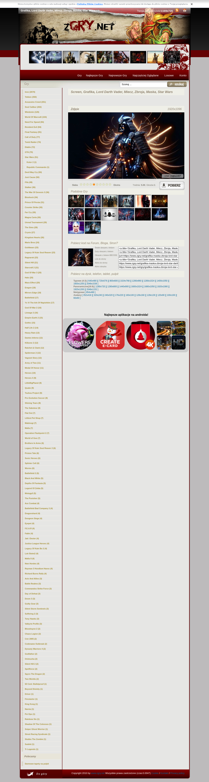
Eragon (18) (30, 288)
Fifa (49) (28, 182)
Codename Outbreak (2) (36, 644)
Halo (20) (29, 277)
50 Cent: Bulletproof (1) (36, 684)
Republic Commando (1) (38, 167)
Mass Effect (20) (32, 283)
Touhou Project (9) (33, 393)
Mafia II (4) (30, 558)
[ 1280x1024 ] (149, 281)
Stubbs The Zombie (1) (35, 739)
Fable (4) (29, 533)
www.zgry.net (98, 773)
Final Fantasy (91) (33, 132)
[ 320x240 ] (98, 295)
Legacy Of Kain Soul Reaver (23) (40, 252)
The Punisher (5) (32, 498)
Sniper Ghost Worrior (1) (36, 729)
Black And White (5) (34, 478)
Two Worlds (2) (32, 679)
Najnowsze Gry (118, 75)
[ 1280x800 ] (112, 286)
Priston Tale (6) (32, 453)
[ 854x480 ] (90, 292)
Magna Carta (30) (33, 217)
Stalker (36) (30, 187)
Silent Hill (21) (31, 262)
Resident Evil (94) (33, 127)
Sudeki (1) (29, 744)
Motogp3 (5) (30, 493)
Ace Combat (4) (32, 503)
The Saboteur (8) (32, 408)
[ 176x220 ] (119, 295)
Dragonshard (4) (32, 513)
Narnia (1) (29, 709)
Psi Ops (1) (30, 714)
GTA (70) (29, 152)
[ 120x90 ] (161, 295)
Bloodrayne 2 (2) (32, 629)
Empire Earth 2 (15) (34, 318)
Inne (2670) (30, 92)
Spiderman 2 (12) (33, 353)
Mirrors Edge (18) (33, 293)
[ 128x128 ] (151, 295)
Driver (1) (29, 694)
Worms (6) (30, 468)
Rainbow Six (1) (32, 719)
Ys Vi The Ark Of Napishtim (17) (39, 303)
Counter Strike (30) (33, 207)
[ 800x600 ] (113, 281)
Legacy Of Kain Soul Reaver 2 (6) (40, 448)
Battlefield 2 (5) (32, 473)
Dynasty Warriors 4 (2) (35, 649)
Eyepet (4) (29, 523)
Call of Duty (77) (32, 137)
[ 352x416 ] (87, 295)
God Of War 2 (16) (33, 308)
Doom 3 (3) (30, 599)
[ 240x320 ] (108, 295)
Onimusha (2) (31, 659)
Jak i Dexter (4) (32, 538)
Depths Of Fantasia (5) (35, 483)
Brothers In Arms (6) (34, 443)
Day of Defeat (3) (32, 594)
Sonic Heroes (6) (32, 458)
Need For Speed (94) (34, 122)
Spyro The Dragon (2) (35, 674)
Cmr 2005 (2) (31, 639)
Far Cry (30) (30, 212)
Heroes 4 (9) (30, 378)
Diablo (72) (30, 147)
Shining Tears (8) (33, 403)
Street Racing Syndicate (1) (37, 734)
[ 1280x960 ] (137, 281)
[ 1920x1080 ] (162, 286)
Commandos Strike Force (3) (38, 589)
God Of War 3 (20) (33, 272)
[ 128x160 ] (140, 295)
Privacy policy (177, 773)
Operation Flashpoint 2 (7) (37, 433)
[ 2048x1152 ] (91, 289)
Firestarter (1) (31, 699)
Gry (79, 75)
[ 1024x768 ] (125, 281)
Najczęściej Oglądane (146, 75)
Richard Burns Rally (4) (36, 574)
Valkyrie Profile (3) (33, 624)
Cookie (154, 773)
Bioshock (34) (31, 197)
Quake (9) (29, 388)
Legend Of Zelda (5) (34, 488)
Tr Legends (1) (31, 749)
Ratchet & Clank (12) (34, 348)
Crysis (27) (30, 232)
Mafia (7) (29, 428)
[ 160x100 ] (129, 295)
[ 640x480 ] (92, 281)
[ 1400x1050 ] (162, 281)
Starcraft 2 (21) (32, 267)
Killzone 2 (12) (31, 343)
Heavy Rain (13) (32, 333)
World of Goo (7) (32, 438)
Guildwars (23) (31, 247)
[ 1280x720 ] (100, 286)
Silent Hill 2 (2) (31, 664)
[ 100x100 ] (171, 295)
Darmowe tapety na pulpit (37, 764)
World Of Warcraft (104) (36, 117)
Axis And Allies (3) (33, 579)
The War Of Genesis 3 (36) (37, 192)
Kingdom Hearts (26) (34, 237)
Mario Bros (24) (32, 242)
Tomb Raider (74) (33, 142)
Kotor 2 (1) (31, 162)
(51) (31, 157)
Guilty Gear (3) (31, 604)
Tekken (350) (31, 97)
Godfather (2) (31, 654)
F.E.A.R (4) (30, 528)
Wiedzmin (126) (32, 112)
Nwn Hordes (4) (32, 563)
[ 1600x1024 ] (136, 286)
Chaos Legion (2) (33, 634)
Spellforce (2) (31, 669)
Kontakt (164, 773)
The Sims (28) (31, 227)
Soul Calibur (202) (33, 107)
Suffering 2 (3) (31, 614)
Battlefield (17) (31, 298)
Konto (183, 75)
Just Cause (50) (32, 177)
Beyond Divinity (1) (34, 689)
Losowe (169, 75)
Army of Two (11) (33, 363)
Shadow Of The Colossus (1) (38, 724)
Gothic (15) (30, 323)
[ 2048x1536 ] (91, 283)
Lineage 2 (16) (31, 313)
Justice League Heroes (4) (37, 543)
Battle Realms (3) (33, 584)
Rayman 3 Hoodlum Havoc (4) (39, 569)
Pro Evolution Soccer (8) (36, 398)
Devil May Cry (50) (33, 172)
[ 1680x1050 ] (149, 286)
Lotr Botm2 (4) (31, 553)
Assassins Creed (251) (35, 102)
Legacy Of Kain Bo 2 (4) (36, 548)
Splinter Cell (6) (32, 463)
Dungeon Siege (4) (33, 518)
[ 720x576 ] (103, 281)
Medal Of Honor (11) (34, 368)
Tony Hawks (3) (32, 619)
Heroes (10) (30, 373)
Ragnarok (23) (31, 257)
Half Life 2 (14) (31, 328)
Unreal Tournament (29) (36, 222)
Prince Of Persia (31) (34, 202)
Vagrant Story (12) (33, 358)
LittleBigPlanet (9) (33, 383)
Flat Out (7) (30, 413)
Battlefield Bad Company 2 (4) (39, 508)
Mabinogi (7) (30, 423)
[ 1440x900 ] (124, 286)
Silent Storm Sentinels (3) (37, 609)
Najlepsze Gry (94, 75)
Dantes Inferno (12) (34, 338)
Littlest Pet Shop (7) (34, 418)
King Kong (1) (31, 704)
